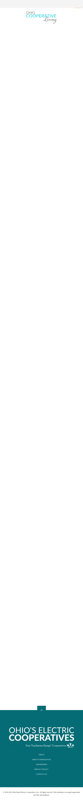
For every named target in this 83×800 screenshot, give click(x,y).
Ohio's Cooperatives (41, 760)
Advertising (41, 764)
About (41, 755)
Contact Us (41, 774)
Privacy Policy (41, 769)
